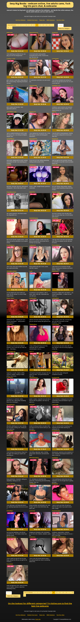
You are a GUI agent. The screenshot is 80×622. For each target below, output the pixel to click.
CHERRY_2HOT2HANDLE (59, 537)
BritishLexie (32, 112)
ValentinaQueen (33, 58)
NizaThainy (55, 484)
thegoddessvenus (11, 192)
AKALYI (54, 112)
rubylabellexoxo (33, 377)
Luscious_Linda (11, 58)
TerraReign (32, 430)
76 (8, 27)
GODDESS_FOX (56, 85)
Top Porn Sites (60, 20)
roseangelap (55, 58)
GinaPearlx (55, 32)
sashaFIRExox (10, 139)
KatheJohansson (11, 218)
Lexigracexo (32, 245)
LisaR (30, 271)
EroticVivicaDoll (56, 511)
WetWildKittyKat (33, 218)
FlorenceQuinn (56, 245)
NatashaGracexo (33, 32)
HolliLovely (10, 32)
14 (49, 25)
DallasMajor (10, 511)
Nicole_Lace (10, 85)
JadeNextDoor (33, 324)
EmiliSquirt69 (55, 377)
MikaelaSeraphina (34, 457)
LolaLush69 (55, 404)
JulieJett (9, 165)
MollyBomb (55, 139)
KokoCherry (55, 271)
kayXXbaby (55, 457)
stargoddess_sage (11, 112)
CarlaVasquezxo (56, 165)
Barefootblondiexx (11, 537)
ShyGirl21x (32, 192)
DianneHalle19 (33, 139)
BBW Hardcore (51, 20)
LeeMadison (10, 377)
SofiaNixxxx (32, 165)
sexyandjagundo (11, 351)
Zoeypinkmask (56, 430)
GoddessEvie (32, 298)
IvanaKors (54, 351)
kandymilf (32, 404)
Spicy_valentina (11, 484)
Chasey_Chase (56, 192)
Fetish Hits (38, 619)
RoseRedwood (10, 245)
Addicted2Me (55, 324)
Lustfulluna (32, 537)
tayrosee (9, 457)
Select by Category (64, 28)
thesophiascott (11, 404)
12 (43, 25)
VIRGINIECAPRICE (12, 271)
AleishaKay (10, 324)
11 (40, 25)
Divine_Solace (10, 298)
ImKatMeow (32, 484)
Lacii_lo (31, 351)
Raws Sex (42, 20)
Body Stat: (17, 51)
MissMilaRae (10, 430)
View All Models (12, 25)
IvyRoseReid (55, 298)
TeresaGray (55, 218)
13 (46, 25)
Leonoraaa (32, 511)
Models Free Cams (32, 20)
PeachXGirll (10, 564)
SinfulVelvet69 (33, 85)
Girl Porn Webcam (20, 20)
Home (60, 25)
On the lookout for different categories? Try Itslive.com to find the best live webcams (40, 604)
